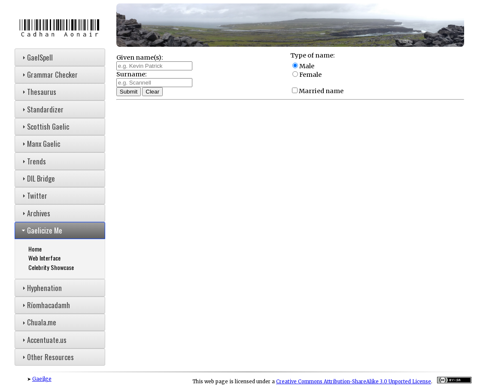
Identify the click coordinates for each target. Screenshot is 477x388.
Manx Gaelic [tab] (40, 143)
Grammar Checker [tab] (49, 74)
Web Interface (44, 257)
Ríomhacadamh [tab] (45, 305)
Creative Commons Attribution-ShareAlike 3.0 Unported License (353, 382)
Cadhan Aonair (60, 28)
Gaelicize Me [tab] (41, 230)
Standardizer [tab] (42, 109)
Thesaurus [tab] (38, 91)
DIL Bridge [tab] (37, 178)
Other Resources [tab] (47, 357)
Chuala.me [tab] (38, 322)
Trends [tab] (33, 161)
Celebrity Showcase (51, 267)
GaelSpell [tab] (36, 57)
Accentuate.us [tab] (43, 339)
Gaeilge (42, 379)
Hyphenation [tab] (41, 287)
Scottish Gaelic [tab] (44, 126)
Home (35, 248)
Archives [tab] (35, 213)
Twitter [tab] (33, 195)
